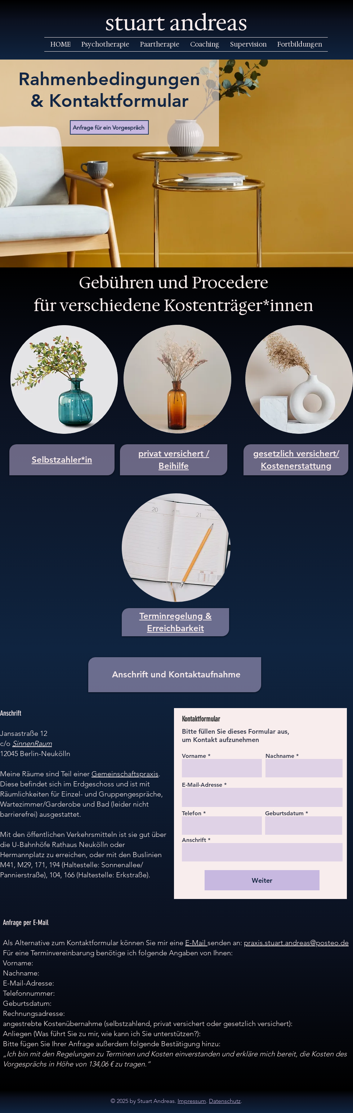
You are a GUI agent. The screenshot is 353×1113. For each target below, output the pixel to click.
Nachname (279, 756)
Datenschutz (225, 1100)
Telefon (191, 813)
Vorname (194, 756)
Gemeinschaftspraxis (124, 773)
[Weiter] (262, 880)
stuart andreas (176, 22)
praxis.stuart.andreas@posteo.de (296, 942)
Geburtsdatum (284, 813)
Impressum (192, 1100)
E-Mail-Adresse (202, 785)
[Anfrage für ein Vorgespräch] (109, 127)
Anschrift (194, 840)
